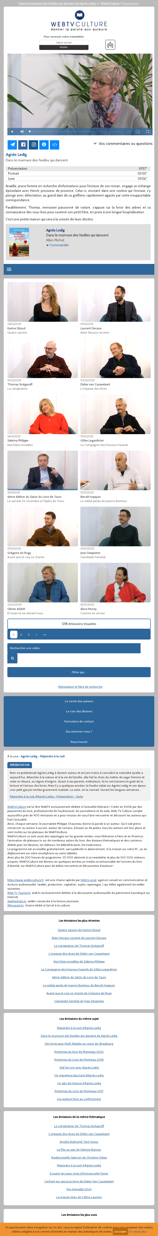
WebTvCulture (110, 3)
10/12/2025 (14, 380)
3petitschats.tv (16, 901)
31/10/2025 (87, 548)
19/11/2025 (86, 436)
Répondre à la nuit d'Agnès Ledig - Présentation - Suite (46, 796)
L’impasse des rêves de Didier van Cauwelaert (79, 953)
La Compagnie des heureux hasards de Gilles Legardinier (79, 969)
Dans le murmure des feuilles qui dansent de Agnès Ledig (57, 3)
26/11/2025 (14, 436)
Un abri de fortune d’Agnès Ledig (79, 1083)
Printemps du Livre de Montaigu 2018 (79, 1059)
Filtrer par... (79, 672)
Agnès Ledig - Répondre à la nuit (43, 756)
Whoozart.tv (15, 905)
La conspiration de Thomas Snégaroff (79, 945)
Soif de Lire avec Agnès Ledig (79, 1067)
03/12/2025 (87, 380)
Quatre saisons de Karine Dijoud (79, 930)
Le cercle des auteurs (79, 701)
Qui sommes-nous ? (79, 731)
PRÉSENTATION (19, 765)
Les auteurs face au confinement (79, 1099)
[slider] (75, 131)
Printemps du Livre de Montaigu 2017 (79, 1091)
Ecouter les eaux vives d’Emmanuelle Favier (79, 1173)
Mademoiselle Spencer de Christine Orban (79, 1157)
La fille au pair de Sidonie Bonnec (79, 1149)
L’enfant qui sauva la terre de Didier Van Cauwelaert (79, 1181)
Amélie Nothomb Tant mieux (79, 1142)
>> (44, 634)
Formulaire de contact (79, 721)
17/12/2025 (86, 324)
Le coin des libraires (79, 711)
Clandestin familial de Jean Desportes (79, 1001)
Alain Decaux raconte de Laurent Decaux (79, 938)
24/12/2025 (14, 324)
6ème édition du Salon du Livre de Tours (79, 977)
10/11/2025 (87, 492)
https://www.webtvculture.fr (25, 880)
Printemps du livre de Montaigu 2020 (79, 1051)
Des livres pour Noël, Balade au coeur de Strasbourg (79, 1043)
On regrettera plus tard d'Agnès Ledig (79, 1075)
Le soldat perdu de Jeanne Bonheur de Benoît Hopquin (79, 985)
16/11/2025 (13, 492)
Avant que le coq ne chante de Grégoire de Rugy (79, 993)
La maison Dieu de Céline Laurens (79, 1197)
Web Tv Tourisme (18, 893)
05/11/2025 (14, 548)
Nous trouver (79, 742)
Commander (59, 245)
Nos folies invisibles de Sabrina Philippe (79, 961)
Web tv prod (88, 880)
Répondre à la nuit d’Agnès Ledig (79, 1028)
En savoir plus (138, 1231)
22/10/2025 (14, 604)
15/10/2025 (87, 604)
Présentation (129, 3)
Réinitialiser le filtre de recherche (80, 686)
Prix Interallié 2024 (79, 1189)
